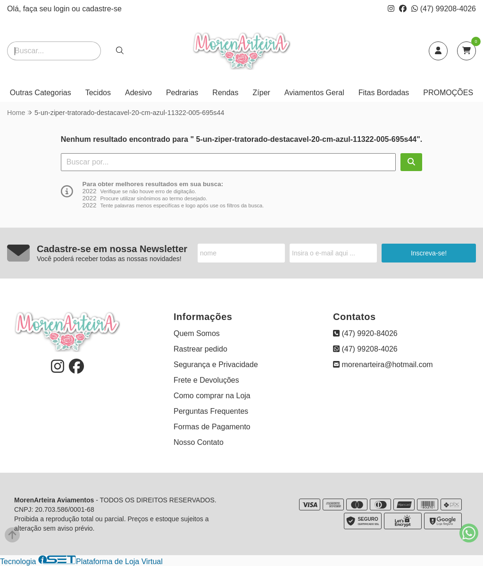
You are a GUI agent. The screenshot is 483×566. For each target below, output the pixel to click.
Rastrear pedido (200, 349)
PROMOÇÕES (448, 93)
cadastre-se (102, 9)
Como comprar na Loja (212, 396)
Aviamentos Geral (314, 93)
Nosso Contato (199, 442)
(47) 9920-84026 (365, 333)
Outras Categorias (40, 93)
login (63, 9)
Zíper (261, 93)
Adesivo (138, 93)
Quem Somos (197, 333)
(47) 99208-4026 (443, 9)
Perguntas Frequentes (211, 411)
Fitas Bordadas (383, 93)
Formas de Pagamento (212, 427)
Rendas (225, 93)
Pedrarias (182, 93)
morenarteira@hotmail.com (383, 365)
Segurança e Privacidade (216, 365)
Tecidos (98, 93)
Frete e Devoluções (206, 380)
